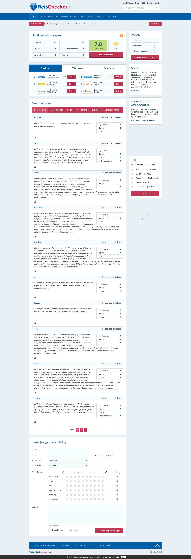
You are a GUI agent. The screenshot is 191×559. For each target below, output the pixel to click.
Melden (35, 138)
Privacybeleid (105, 545)
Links (92, 545)
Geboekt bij (36, 465)
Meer (111, 16)
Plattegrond (96, 110)
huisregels (74, 530)
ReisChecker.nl (36, 24)
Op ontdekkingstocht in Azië (147, 187)
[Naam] (68, 450)
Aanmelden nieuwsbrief (104, 455)
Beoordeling (37, 472)
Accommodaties (48, 16)
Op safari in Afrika (143, 174)
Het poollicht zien (143, 182)
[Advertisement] (145, 139)
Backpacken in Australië (146, 170)
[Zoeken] (157, 7)
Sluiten (122, 557)
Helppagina (80, 545)
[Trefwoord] (145, 40)
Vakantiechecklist (69, 16)
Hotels (49, 24)
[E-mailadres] (68, 455)
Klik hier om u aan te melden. (143, 120)
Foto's (69, 110)
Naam (34, 450)
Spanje (57, 24)
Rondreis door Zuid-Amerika (147, 178)
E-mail (34, 455)
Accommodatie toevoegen (44, 545)
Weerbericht (82, 110)
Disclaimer (65, 545)
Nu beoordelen (106, 55)
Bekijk (71, 77)
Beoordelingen (40, 110)
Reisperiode (37, 460)
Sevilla (78, 24)
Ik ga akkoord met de (65, 530)
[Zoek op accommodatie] (139, 7)
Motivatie (35, 507)
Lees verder (136, 91)
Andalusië (68, 24)
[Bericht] (85, 514)
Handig (100, 16)
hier (102, 557)
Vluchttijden (86, 16)
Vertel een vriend (112, 110)
